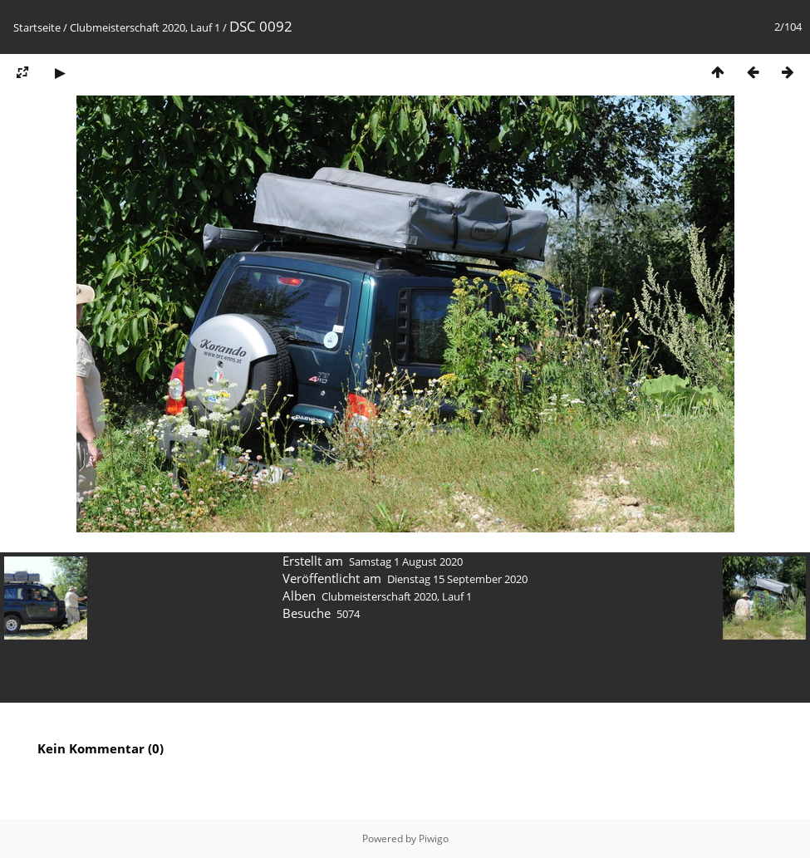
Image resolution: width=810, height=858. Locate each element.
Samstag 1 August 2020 (406, 561)
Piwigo (434, 838)
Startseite (37, 27)
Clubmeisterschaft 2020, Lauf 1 (145, 27)
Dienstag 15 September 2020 (457, 578)
